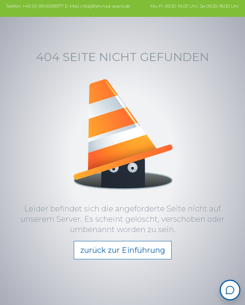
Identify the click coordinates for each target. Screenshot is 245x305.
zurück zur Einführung (122, 250)
